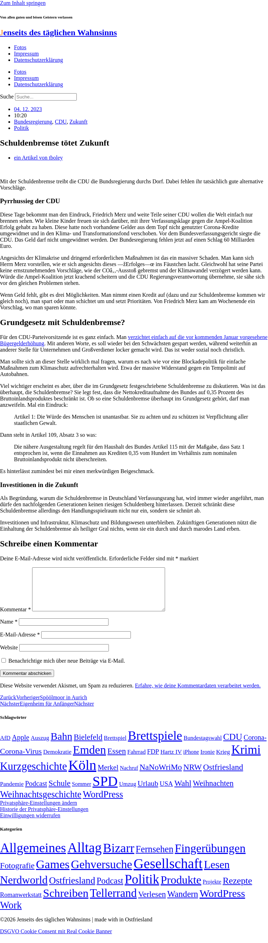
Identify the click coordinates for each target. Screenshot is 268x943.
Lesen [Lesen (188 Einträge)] (217, 873)
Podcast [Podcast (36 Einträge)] (110, 889)
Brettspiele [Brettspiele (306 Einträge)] (155, 744)
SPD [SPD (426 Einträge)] (105, 789)
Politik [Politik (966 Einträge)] (142, 888)
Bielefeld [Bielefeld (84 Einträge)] (88, 745)
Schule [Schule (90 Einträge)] (59, 791)
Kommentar (15, 618)
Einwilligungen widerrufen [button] (30, 824)
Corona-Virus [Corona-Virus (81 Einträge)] (21, 759)
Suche (7, 97)
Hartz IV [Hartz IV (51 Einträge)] (171, 760)
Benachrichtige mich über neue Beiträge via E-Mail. (66, 669)
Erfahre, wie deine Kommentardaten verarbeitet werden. (198, 694)
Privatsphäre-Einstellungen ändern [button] (38, 811)
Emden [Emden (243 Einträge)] (89, 758)
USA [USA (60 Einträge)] (166, 792)
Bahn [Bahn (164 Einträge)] (61, 744)
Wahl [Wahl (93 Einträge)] (183, 791)
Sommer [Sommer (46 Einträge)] (81, 792)
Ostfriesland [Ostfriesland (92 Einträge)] (223, 775)
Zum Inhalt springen (23, 3)
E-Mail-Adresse (20, 643)
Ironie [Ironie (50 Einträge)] (207, 760)
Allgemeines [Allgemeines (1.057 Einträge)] (33, 856)
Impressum (26, 54)
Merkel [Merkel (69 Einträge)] (108, 776)
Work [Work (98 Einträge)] (11, 913)
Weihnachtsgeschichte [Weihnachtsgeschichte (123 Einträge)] (40, 803)
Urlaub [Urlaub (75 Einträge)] (147, 792)
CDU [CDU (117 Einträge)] (233, 745)
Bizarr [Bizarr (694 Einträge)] (118, 856)
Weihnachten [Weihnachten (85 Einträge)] (213, 791)
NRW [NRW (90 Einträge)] (192, 775)
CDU (61, 122)
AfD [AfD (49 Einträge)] (5, 746)
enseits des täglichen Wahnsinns (58, 32)
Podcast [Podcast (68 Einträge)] (36, 792)
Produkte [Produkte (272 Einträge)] (181, 888)
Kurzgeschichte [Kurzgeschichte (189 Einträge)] (33, 774)
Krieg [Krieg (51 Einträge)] (223, 760)
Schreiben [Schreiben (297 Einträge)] (65, 901)
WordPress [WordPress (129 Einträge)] (103, 802)
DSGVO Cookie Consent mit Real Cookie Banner (56, 940)
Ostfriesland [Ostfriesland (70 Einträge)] (72, 889)
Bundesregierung (33, 122)
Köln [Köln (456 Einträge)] (82, 773)
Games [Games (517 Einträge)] (52, 872)
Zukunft (78, 122)
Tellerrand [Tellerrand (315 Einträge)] (113, 901)
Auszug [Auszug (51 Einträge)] (40, 746)
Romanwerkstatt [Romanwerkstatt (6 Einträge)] (21, 903)
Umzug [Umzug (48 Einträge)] (127, 792)
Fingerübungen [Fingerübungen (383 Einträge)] (210, 856)
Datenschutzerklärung (38, 60)
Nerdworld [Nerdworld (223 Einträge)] (23, 888)
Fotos (20, 47)
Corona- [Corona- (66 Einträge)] (255, 746)
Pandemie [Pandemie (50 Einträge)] (12, 792)
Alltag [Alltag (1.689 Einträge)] (84, 855)
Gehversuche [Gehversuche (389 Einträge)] (101, 872)
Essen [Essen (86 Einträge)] (116, 759)
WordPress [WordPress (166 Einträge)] (222, 902)
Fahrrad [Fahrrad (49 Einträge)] (136, 760)
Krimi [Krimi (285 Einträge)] (246, 758)
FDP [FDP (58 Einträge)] (153, 760)
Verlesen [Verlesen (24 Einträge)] (152, 902)
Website (9, 656)
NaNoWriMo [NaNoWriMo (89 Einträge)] (161, 775)
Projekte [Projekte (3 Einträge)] (212, 890)
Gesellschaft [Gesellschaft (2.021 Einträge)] (168, 872)
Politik (21, 128)
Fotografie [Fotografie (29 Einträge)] (17, 873)
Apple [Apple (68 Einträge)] (20, 746)
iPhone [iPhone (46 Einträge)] (191, 760)
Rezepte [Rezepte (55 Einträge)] (237, 889)
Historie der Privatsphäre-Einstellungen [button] (44, 817)
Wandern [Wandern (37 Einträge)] (182, 902)
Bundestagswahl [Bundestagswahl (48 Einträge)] (203, 746)
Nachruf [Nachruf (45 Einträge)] (129, 776)
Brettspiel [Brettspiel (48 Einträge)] (115, 746)
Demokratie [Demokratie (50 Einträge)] (57, 760)
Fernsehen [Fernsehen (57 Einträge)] (154, 858)
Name (8, 630)
